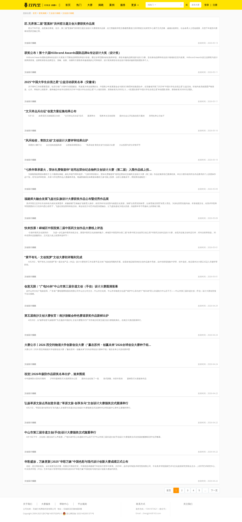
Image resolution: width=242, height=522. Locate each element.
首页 (68, 5)
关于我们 (27, 503)
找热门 (151, 4)
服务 (122, 5)
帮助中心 (64, 503)
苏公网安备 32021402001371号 (78, 513)
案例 (111, 5)
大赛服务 (45, 503)
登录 (206, 4)
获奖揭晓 (42, 13)
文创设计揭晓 (68, 13)
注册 (215, 4)
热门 (79, 5)
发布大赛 (195, 4)
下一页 (214, 490)
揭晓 (100, 5)
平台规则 (82, 503)
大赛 (90, 5)
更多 (135, 5)
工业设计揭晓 (54, 13)
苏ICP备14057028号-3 (52, 513)
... (205, 490)
